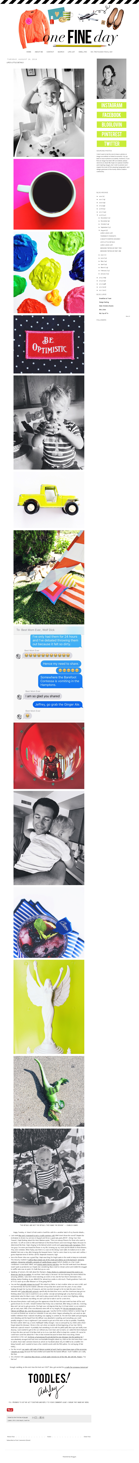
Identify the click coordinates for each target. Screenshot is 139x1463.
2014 (101, 281)
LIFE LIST (71, 52)
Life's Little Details (17, 1420)
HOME (29, 52)
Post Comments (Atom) (22, 1440)
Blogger (73, 1457)
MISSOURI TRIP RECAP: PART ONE (110, 251)
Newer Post (11, 1437)
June (102, 258)
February (104, 270)
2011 (101, 290)
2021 (101, 199)
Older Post (87, 1437)
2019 (101, 206)
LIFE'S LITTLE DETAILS (107, 242)
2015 (101, 278)
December (104, 218)
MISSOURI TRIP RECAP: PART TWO (110, 248)
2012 (101, 287)
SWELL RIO (83, 52)
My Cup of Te (103, 313)
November (104, 221)
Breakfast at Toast (105, 298)
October (103, 224)
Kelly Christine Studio (106, 306)
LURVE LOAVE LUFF (106, 233)
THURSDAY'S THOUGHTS (108, 236)
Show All (128, 316)
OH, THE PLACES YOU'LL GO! (101, 52)
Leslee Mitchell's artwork (29, 1291)
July (102, 255)
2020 (101, 203)
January (103, 274)
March (103, 267)
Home (49, 1437)
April (102, 264)
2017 (101, 212)
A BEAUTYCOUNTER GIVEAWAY (110, 239)
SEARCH (61, 52)
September (104, 227)
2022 (101, 196)
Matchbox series (56, 1291)
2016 (101, 215)
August (103, 230)
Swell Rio (26, 1420)
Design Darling (104, 302)
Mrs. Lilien (102, 310)
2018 (101, 209)
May (102, 261)
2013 (101, 284)
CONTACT (50, 52)
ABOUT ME (39, 52)
